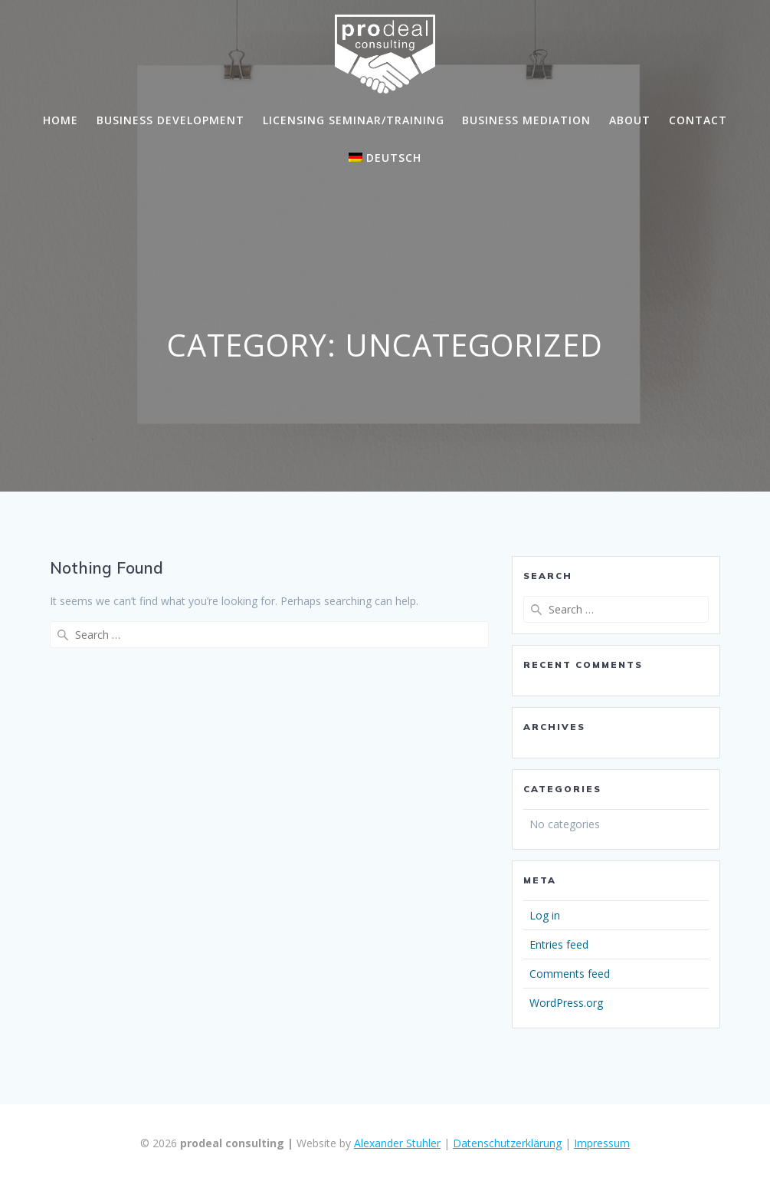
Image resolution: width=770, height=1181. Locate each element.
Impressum (602, 1143)
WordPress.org (566, 1002)
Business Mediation (526, 120)
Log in (544, 915)
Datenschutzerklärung (507, 1143)
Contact (698, 120)
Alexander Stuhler (397, 1143)
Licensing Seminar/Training (353, 120)
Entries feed (558, 944)
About (629, 120)
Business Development (170, 120)
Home (60, 120)
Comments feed (569, 973)
